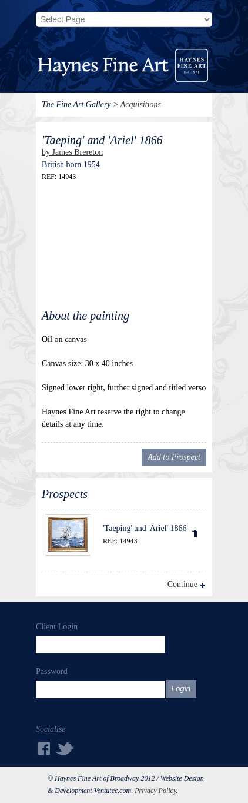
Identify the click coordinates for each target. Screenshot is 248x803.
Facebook (43, 748)
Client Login (57, 626)
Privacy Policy (155, 791)
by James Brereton (72, 152)
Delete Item (194, 533)
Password (52, 671)
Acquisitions (140, 104)
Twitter (65, 748)
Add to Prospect (174, 457)
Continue (182, 584)
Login (181, 688)
